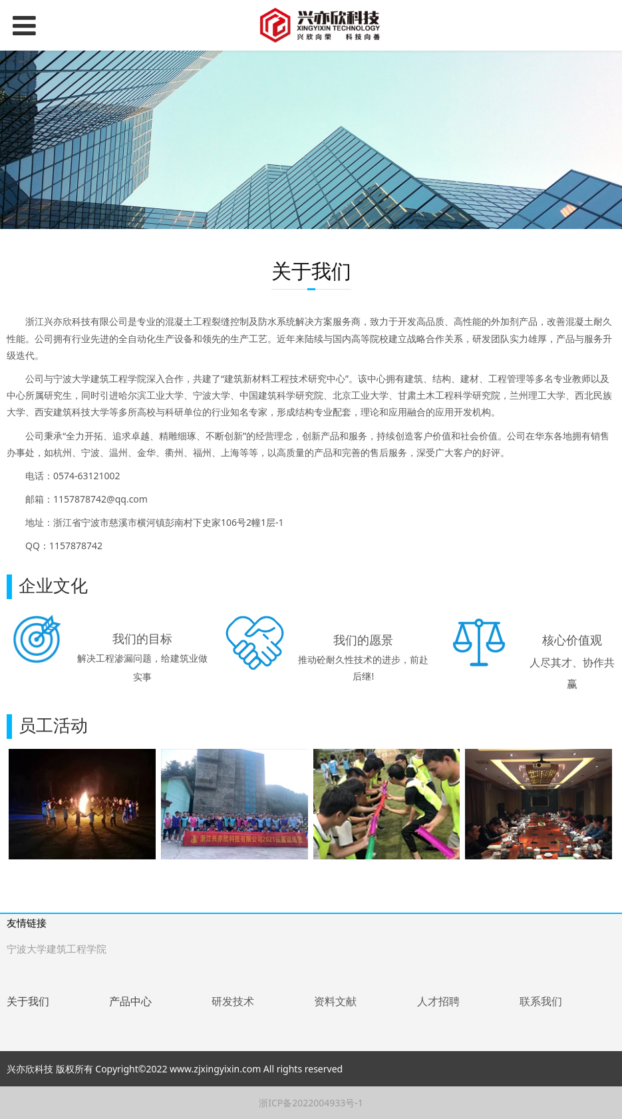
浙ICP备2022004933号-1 (311, 1102)
